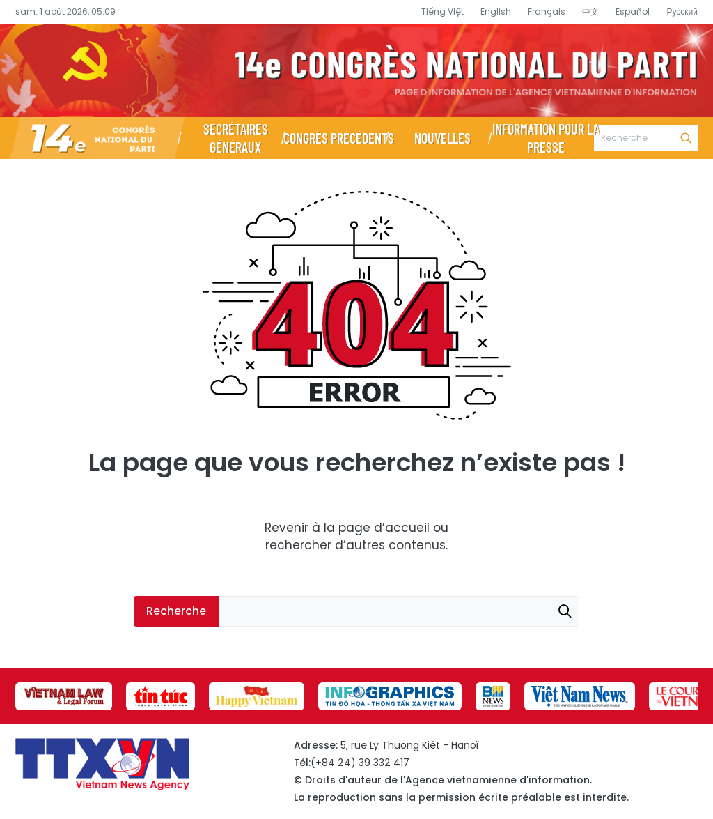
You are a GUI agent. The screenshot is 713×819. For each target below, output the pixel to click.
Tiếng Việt (442, 11)
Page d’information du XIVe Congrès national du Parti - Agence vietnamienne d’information (356, 70)
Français (546, 11)
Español (633, 11)
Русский (682, 11)
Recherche (685, 138)
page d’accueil (384, 527)
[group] (63, 696)
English (495, 11)
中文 (590, 11)
